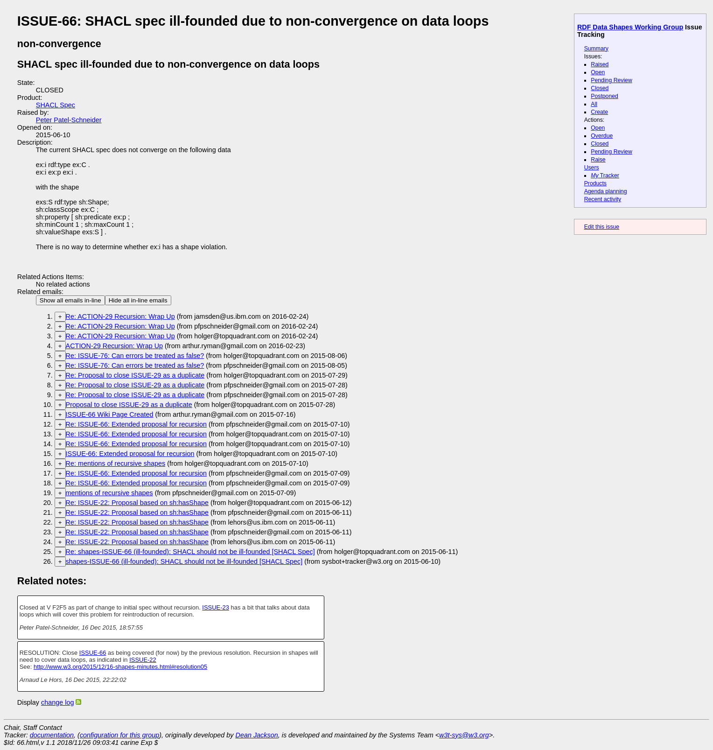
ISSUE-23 (215, 607)
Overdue (602, 136)
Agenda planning (605, 191)
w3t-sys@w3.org (464, 735)
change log (57, 702)
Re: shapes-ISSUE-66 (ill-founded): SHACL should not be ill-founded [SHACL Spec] (190, 551)
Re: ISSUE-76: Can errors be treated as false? (135, 355)
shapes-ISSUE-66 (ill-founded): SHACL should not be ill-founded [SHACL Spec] (184, 561)
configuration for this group (119, 735)
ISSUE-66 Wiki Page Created (110, 414)
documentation (52, 735)
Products (595, 183)
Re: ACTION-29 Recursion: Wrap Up (120, 316)
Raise (598, 159)
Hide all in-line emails (138, 300)
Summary (596, 48)
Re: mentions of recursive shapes (116, 463)
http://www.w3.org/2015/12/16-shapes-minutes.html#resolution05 (120, 666)
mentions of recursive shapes (109, 493)
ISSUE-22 (142, 659)
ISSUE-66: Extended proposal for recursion (130, 453)
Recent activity (603, 199)
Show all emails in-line (70, 300)
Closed (599, 88)
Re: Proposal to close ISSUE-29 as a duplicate (135, 375)
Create (599, 112)
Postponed (604, 96)
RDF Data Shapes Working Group (630, 27)
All (594, 104)
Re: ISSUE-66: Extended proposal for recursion (136, 424)
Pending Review (611, 80)
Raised (599, 64)
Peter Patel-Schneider (69, 120)
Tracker (605, 175)
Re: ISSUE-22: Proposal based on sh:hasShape (137, 502)
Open (598, 72)
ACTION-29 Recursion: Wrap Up (114, 346)
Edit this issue (601, 227)
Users (591, 167)
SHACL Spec (55, 105)
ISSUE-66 (92, 652)
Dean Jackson (257, 735)
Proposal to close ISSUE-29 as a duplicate (129, 404)
